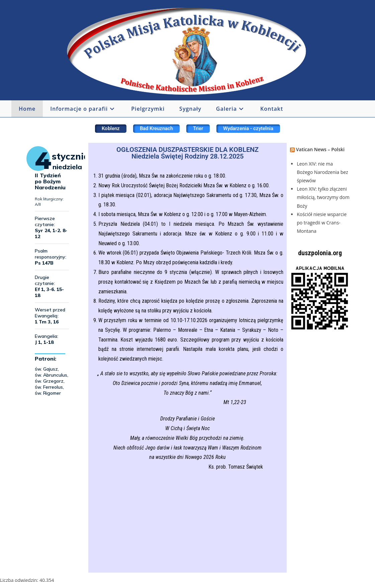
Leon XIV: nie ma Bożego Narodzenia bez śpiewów (322, 172)
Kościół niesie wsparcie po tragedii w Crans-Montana (322, 222)
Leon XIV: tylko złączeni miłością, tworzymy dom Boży (323, 197)
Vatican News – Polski (320, 149)
